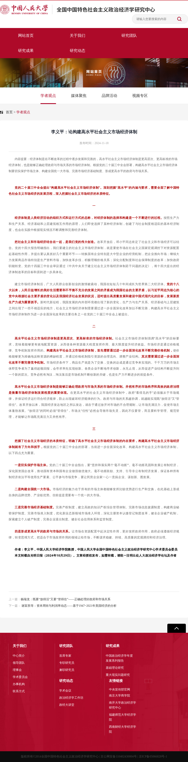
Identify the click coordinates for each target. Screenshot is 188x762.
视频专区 (140, 95)
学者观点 (48, 95)
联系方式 (19, 691)
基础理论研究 (115, 667)
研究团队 (129, 35)
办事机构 (19, 684)
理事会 (17, 670)
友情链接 (116, 681)
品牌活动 (109, 95)
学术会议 (65, 690)
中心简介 (19, 655)
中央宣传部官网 (119, 689)
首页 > (11, 112)
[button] (150, 681)
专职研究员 (66, 662)
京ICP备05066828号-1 (153, 756)
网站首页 (26, 35)
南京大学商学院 (119, 695)
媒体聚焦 (79, 95)
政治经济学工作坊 (71, 697)
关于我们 (77, 35)
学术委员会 (20, 677)
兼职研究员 (66, 670)
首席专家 (65, 655)
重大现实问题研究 (118, 674)
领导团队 (19, 662)
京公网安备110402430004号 (119, 756)
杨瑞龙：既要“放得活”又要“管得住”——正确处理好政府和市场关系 (59, 599)
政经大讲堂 (66, 704)
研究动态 (77, 50)
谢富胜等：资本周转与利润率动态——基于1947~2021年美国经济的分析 (63, 605)
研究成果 (26, 50)
